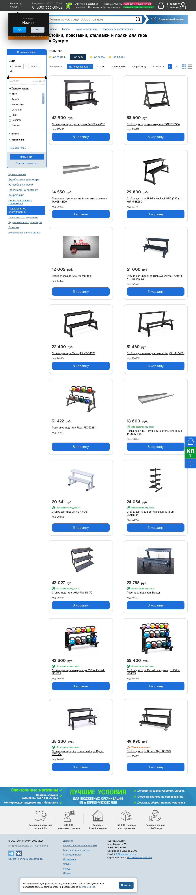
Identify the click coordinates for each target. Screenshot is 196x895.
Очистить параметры (26, 163)
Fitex (14, 115)
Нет (38, 29)
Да (19, 29)
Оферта (12, 859)
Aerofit (15, 99)
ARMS (14, 94)
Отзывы (67, 864)
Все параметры (18, 148)
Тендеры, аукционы (112, 4)
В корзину (81, 137)
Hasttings (16, 120)
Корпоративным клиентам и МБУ (80, 845)
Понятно (126, 885)
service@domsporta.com (139, 857)
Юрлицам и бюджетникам (137, 4)
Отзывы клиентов (111, 7)
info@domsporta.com (125, 854)
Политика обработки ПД (30, 859)
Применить (26, 157)
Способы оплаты (72, 854)
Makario (16, 125)
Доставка (93, 4)
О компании (81, 4)
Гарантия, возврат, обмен (76, 850)
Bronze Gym (18, 104)
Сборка (67, 873)
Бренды (67, 868)
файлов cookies (87, 887)
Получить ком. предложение (138, 7)
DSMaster (17, 109)
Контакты (80, 7)
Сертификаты (95, 7)
